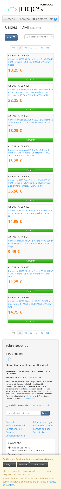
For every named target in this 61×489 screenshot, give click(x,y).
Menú (9, 19)
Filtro (11, 37)
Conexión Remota (15, 435)
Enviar (45, 413)
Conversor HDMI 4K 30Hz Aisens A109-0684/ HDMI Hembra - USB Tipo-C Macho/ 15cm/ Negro (30, 243)
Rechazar (23, 464)
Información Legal (42, 422)
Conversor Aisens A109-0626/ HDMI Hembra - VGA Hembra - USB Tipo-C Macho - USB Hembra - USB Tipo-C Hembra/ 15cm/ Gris (30, 92)
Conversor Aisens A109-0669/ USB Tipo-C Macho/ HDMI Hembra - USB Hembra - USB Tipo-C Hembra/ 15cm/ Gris (29, 152)
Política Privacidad (15, 425)
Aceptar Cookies (39, 464)
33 (42, 47)
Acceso (24, 19)
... (36, 47)
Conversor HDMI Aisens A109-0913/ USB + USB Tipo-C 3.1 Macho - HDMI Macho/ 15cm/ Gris (30, 304)
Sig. (47, 47)
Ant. (13, 47)
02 (25, 47)
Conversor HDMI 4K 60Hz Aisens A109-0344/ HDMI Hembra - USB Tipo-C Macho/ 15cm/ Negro (30, 62)
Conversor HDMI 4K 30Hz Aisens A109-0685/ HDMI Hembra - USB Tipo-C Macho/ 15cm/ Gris (30, 273)
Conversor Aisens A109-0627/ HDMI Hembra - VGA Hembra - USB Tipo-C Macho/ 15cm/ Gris (30, 122)
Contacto (39, 19)
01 (20, 47)
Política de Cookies (43, 425)
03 (31, 47)
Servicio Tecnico (41, 432)
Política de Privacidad (27, 398)
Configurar (9, 464)
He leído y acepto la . (29, 405)
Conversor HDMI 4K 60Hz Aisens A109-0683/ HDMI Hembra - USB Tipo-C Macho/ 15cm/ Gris (30, 213)
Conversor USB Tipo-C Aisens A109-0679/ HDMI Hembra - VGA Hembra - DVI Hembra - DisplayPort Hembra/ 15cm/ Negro (30, 183)
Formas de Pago (42, 428)
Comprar (30, 79)
